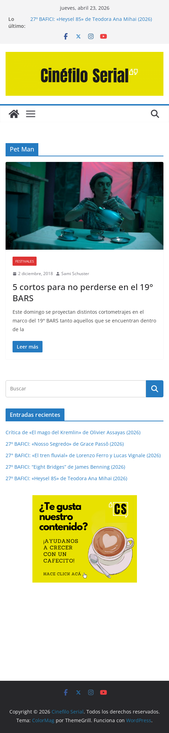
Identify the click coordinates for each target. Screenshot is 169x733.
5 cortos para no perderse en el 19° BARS (83, 292)
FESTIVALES (24, 261)
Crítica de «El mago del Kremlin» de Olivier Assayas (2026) (73, 432)
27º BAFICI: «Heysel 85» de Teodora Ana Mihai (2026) (91, 19)
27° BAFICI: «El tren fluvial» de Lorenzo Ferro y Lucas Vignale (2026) (83, 455)
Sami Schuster (75, 273)
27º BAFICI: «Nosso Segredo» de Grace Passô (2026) (65, 443)
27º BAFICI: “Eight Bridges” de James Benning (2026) (65, 466)
